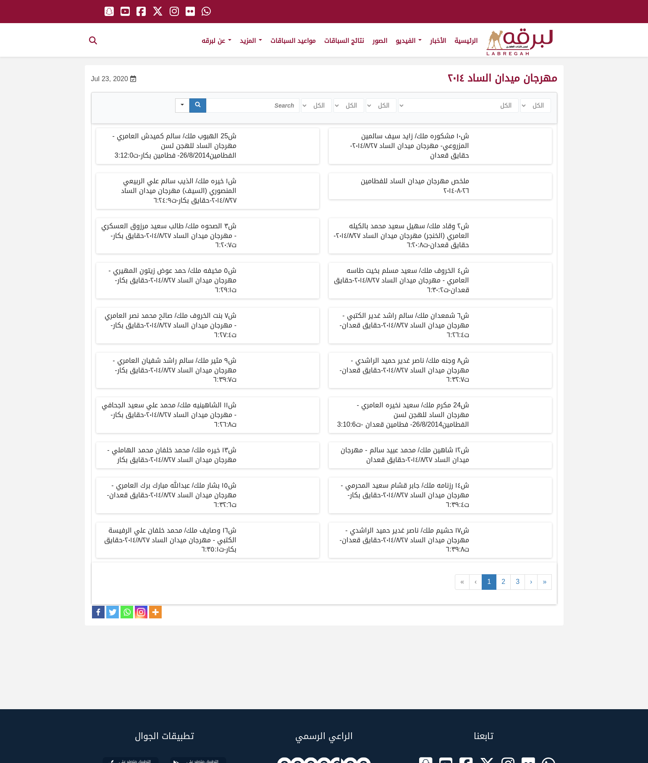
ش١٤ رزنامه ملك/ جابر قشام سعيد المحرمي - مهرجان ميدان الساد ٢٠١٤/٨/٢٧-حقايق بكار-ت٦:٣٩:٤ (405, 495)
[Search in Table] (252, 105)
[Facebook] (98, 612)
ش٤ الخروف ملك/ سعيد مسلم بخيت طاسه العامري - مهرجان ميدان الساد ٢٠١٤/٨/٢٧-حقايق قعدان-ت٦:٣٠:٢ (402, 280)
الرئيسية (465, 41)
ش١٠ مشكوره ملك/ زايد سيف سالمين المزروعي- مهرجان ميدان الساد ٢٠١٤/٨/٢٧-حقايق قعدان (410, 145)
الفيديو (409, 41)
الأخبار (438, 41)
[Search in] (182, 105)
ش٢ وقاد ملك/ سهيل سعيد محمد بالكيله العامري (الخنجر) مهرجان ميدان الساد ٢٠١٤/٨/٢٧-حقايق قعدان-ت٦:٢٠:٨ (401, 235)
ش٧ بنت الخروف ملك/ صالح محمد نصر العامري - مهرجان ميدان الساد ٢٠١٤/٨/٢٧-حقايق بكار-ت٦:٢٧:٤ (170, 325)
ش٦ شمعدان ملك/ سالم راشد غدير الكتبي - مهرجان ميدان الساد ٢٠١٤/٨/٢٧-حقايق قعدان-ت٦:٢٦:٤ (405, 325)
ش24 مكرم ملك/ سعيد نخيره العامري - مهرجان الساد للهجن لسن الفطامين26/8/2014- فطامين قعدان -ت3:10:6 (403, 415)
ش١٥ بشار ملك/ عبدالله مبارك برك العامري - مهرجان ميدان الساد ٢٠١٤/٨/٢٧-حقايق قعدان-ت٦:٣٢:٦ (172, 495)
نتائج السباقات (344, 41)
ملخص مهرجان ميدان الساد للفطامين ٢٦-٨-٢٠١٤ (415, 185)
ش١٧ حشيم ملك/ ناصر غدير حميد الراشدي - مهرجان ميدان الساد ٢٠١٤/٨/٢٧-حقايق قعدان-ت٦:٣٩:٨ (405, 540)
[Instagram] (141, 612)
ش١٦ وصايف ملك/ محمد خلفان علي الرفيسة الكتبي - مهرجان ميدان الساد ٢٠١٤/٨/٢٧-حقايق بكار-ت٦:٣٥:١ (170, 540)
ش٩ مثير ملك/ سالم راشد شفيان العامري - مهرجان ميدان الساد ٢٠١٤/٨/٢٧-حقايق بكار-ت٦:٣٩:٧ (174, 370)
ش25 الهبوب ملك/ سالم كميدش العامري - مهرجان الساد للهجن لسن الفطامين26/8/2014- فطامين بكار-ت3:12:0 (175, 145)
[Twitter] (112, 612)
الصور (380, 41)
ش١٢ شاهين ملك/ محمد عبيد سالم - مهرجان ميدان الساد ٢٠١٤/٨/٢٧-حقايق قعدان (405, 455)
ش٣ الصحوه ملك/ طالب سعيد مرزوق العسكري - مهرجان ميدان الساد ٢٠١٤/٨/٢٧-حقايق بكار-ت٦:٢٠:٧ (168, 235)
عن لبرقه (216, 41)
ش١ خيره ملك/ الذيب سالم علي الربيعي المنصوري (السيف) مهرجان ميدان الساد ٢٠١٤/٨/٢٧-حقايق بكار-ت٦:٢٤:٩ (178, 190)
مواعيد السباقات (293, 41)
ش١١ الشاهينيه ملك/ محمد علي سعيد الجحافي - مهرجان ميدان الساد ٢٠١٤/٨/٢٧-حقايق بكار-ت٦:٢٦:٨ (169, 415)
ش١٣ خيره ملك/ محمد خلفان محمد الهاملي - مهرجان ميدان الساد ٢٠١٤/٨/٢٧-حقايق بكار (171, 455)
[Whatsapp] (127, 612)
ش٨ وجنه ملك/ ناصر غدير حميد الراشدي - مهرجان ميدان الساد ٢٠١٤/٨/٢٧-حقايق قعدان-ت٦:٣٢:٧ (405, 370)
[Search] (197, 105)
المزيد (251, 41)
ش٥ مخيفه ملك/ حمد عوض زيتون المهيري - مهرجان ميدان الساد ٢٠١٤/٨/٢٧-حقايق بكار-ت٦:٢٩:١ (172, 280)
